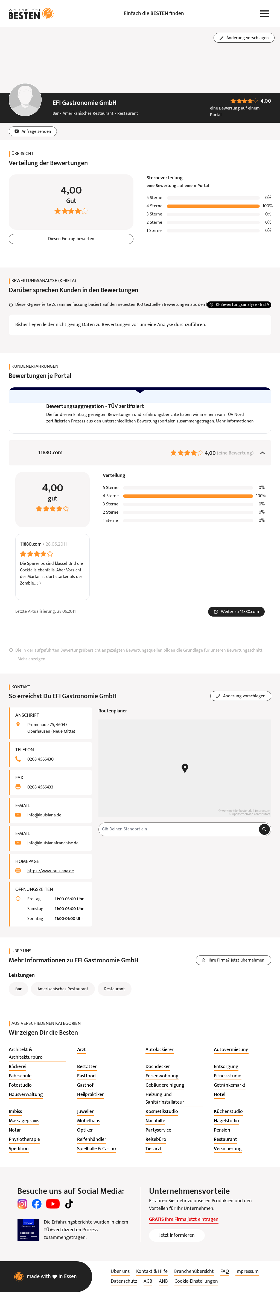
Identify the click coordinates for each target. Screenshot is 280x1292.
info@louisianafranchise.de (52, 843)
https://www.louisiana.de (50, 871)
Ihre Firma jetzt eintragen (183, 1219)
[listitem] (37, 1054)
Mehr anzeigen (31, 659)
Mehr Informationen (235, 421)
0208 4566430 (40, 760)
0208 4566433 (40, 787)
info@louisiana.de (44, 815)
